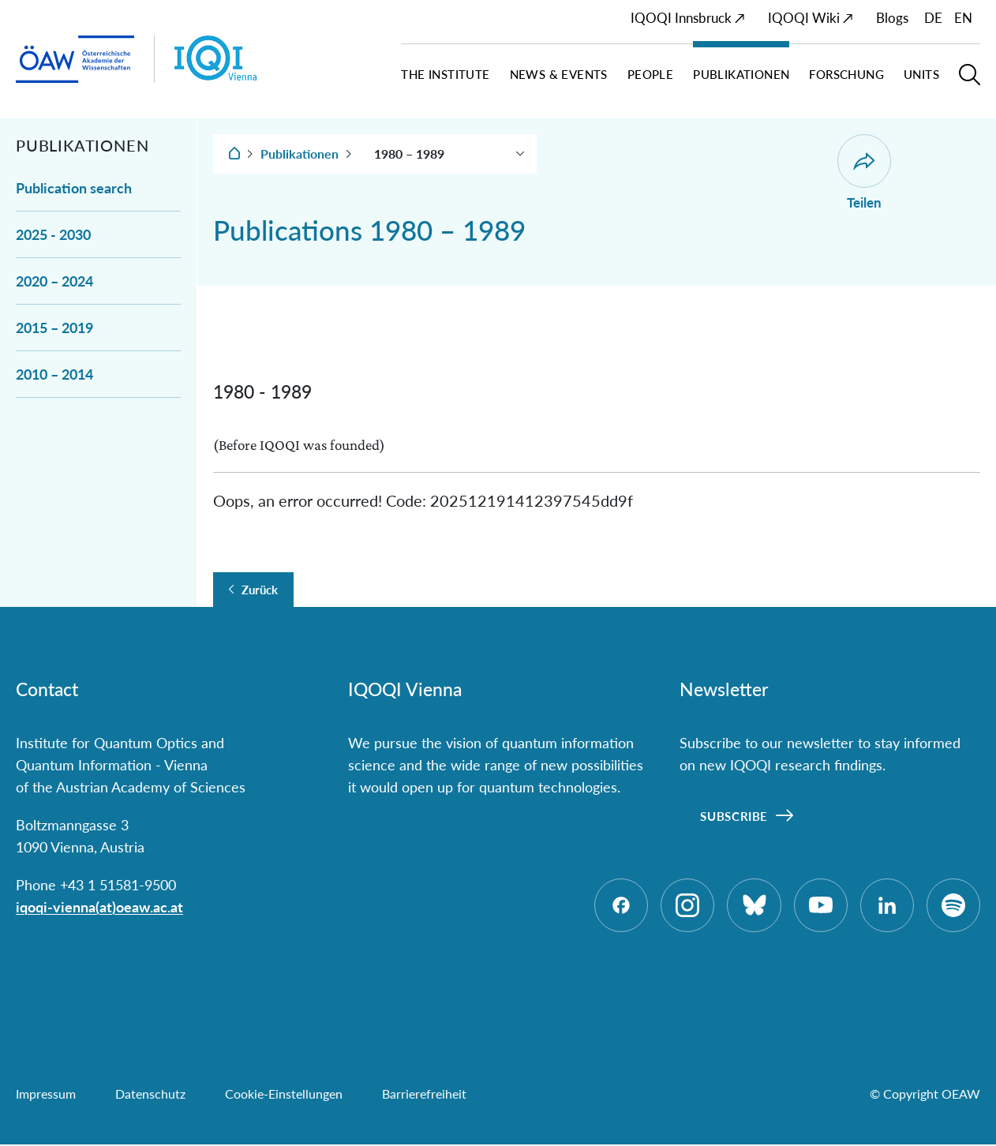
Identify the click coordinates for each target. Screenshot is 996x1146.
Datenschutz (150, 1095)
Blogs (892, 17)
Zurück (260, 589)
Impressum (46, 1095)
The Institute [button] (445, 74)
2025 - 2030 (53, 234)
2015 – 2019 (54, 327)
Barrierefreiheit (424, 1095)
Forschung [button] (846, 74)
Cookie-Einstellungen (284, 1095)
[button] (969, 81)
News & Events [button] (559, 74)
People (650, 74)
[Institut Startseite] (253, 59)
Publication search (74, 188)
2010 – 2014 (54, 374)
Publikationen (299, 153)
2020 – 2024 (54, 281)
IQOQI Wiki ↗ (810, 17)
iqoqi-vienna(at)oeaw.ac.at (99, 907)
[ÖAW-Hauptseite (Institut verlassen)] (75, 59)
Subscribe (734, 816)
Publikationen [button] (741, 74)
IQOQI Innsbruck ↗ (688, 17)
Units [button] (921, 74)
